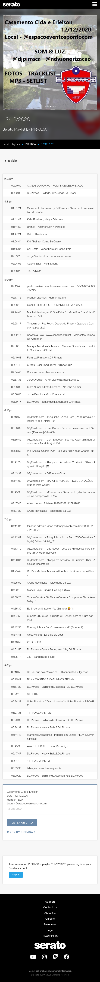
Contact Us (50, 907)
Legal (50, 930)
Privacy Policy (50, 935)
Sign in (15, 874)
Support (50, 901)
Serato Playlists (11, 144)
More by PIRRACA (20, 831)
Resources (50, 924)
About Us (50, 913)
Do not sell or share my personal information (50, 971)
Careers (50, 918)
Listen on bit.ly (23, 822)
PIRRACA (30, 144)
